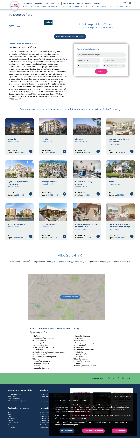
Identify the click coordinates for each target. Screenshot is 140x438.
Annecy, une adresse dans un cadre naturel (86, 225)
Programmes (33, 3)
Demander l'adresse (70, 297)
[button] (130, 3)
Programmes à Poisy (20, 261)
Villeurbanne (12, 418)
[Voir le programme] (31, 151)
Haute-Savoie (13, 423)
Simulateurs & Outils (71, 3)
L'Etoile (45, 139)
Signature (79, 139)
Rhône (10, 414)
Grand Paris (12, 412)
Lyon (9, 416)
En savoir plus (67, 431)
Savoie (10, 421)
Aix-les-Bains (12, 427)
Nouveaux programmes (48, 423)
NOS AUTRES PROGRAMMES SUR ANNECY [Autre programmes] (70, 36)
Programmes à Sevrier (42, 261)
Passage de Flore (49, 182)
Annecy (10, 425)
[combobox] (88, 66)
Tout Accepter (119, 431)
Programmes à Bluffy (119, 261)
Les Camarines (48, 224)
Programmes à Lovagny (96, 261)
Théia (111, 182)
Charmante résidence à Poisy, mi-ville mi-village (119, 225)
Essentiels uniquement (93, 431)
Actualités (86, 3)
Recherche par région (47, 416)
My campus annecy (16, 224)
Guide (53, 3)
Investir (97, 3)
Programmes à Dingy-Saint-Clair (69, 261)
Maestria (12, 139)
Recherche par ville (46, 421)
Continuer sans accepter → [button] (119, 396)
